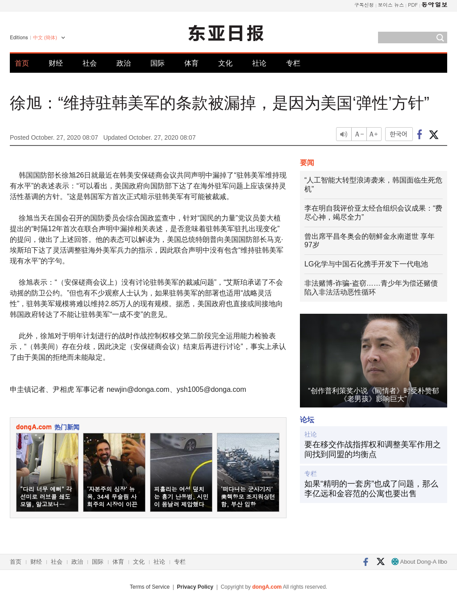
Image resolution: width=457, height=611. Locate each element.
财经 (56, 63)
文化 (225, 63)
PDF (413, 4)
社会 (90, 63)
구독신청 (364, 4)
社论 (259, 63)
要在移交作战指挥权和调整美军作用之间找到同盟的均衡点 (372, 449)
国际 (157, 63)
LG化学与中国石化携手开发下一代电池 (366, 264)
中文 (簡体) (45, 37)
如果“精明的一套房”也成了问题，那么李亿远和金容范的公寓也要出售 (371, 488)
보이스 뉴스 (391, 4)
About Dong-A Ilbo (419, 561)
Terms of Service (150, 587)
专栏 (293, 63)
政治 (123, 63)
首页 (22, 63)
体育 (191, 63)
